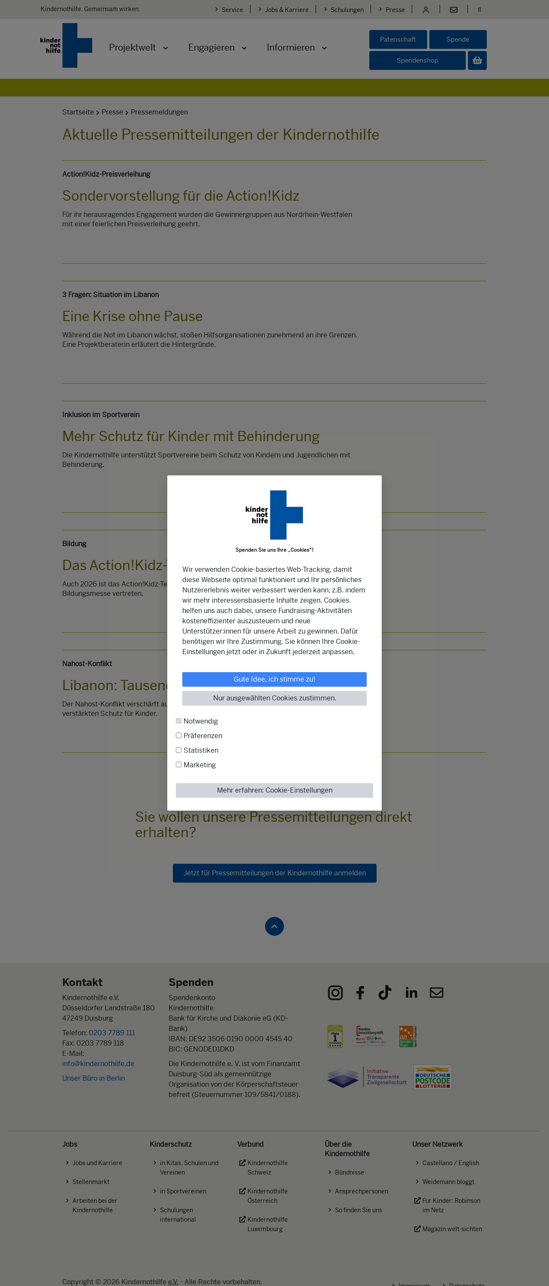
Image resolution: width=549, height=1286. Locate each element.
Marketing (200, 764)
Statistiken (201, 750)
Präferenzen (203, 735)
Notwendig (201, 721)
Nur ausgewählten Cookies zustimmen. (274, 698)
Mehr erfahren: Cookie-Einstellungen (274, 790)
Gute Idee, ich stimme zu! (274, 679)
